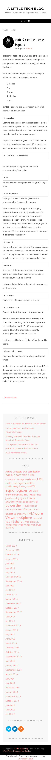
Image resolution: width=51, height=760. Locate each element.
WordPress (7, 751)
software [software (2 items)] (26, 509)
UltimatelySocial (25, 758)
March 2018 (11, 594)
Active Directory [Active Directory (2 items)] (13, 471)
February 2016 (12, 647)
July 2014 (9, 678)
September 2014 (13, 670)
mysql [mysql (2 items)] (34, 501)
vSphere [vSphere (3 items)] (16, 521)
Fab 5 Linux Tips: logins (29, 42)
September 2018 (13, 581)
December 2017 (13, 603)
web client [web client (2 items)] (30, 521)
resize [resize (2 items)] (34, 505)
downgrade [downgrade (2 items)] (24, 486)
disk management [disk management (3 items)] (17, 483)
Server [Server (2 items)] (17, 509)
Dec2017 (8, 43)
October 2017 (12, 608)
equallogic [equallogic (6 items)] (14, 490)
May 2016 (10, 634)
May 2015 (10, 661)
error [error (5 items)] (28, 490)
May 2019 (10, 572)
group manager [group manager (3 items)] (26, 494)
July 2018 (9, 585)
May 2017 (10, 616)
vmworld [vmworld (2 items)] (37, 518)
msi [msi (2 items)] (20, 501)
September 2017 (13, 612)
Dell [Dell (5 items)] (40, 479)
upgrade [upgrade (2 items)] (18, 513)
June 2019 (10, 568)
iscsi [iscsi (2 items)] (39, 494)
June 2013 (10, 705)
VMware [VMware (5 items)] (36, 513)
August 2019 (11, 559)
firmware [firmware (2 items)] (10, 494)
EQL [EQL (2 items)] (33, 486)
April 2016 (10, 638)
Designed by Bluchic (22, 751)
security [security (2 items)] (9, 509)
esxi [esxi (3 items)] (35, 490)
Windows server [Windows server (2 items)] (14, 524)
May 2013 (10, 709)
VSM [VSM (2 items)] (7, 521)
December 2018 (13, 576)
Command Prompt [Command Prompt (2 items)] (15, 479)
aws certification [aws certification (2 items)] (31, 471)
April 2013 (10, 714)
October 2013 (12, 700)
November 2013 (13, 696)
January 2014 (11, 692)
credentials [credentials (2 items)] (31, 479)
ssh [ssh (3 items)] (38, 509)
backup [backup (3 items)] (10, 475)
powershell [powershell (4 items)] (13, 505)
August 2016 (11, 630)
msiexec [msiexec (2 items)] (26, 501)
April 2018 (10, 590)
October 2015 (12, 652)
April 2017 (10, 621)
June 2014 (10, 683)
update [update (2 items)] (9, 513)
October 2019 (12, 554)
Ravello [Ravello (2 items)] (27, 505)
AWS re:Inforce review (16, 452)
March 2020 (11, 546)
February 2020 (12, 550)
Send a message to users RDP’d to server (25, 423)
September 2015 (13, 656)
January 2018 (11, 599)
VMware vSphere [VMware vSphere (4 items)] (18, 518)
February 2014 (12, 687)
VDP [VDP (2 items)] (25, 513)
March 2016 (11, 643)
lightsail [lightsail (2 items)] (24, 498)
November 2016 (13, 625)
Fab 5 (29, 48)
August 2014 (11, 674)
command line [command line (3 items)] (25, 475)
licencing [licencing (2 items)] (14, 498)
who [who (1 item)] (37, 522)
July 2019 (9, 563)
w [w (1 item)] (23, 522)
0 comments (11, 397)
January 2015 (11, 665)
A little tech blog (25, 9)
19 (8, 40)
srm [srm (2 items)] (33, 509)
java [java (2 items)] (7, 498)
